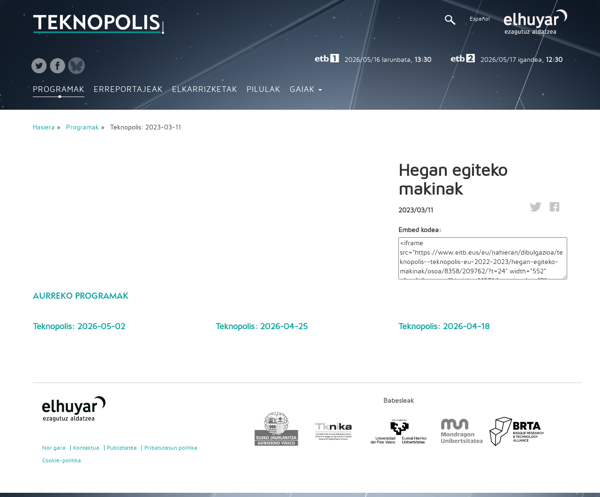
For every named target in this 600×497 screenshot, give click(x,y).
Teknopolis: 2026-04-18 (443, 327)
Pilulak (263, 89)
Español (480, 19)
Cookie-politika (61, 460)
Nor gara (54, 448)
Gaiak (306, 89)
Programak (58, 89)
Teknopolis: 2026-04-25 (262, 327)
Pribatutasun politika (170, 448)
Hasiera (44, 127)
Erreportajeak (128, 89)
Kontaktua (86, 448)
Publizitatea (122, 448)
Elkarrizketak (204, 89)
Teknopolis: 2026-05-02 (79, 327)
